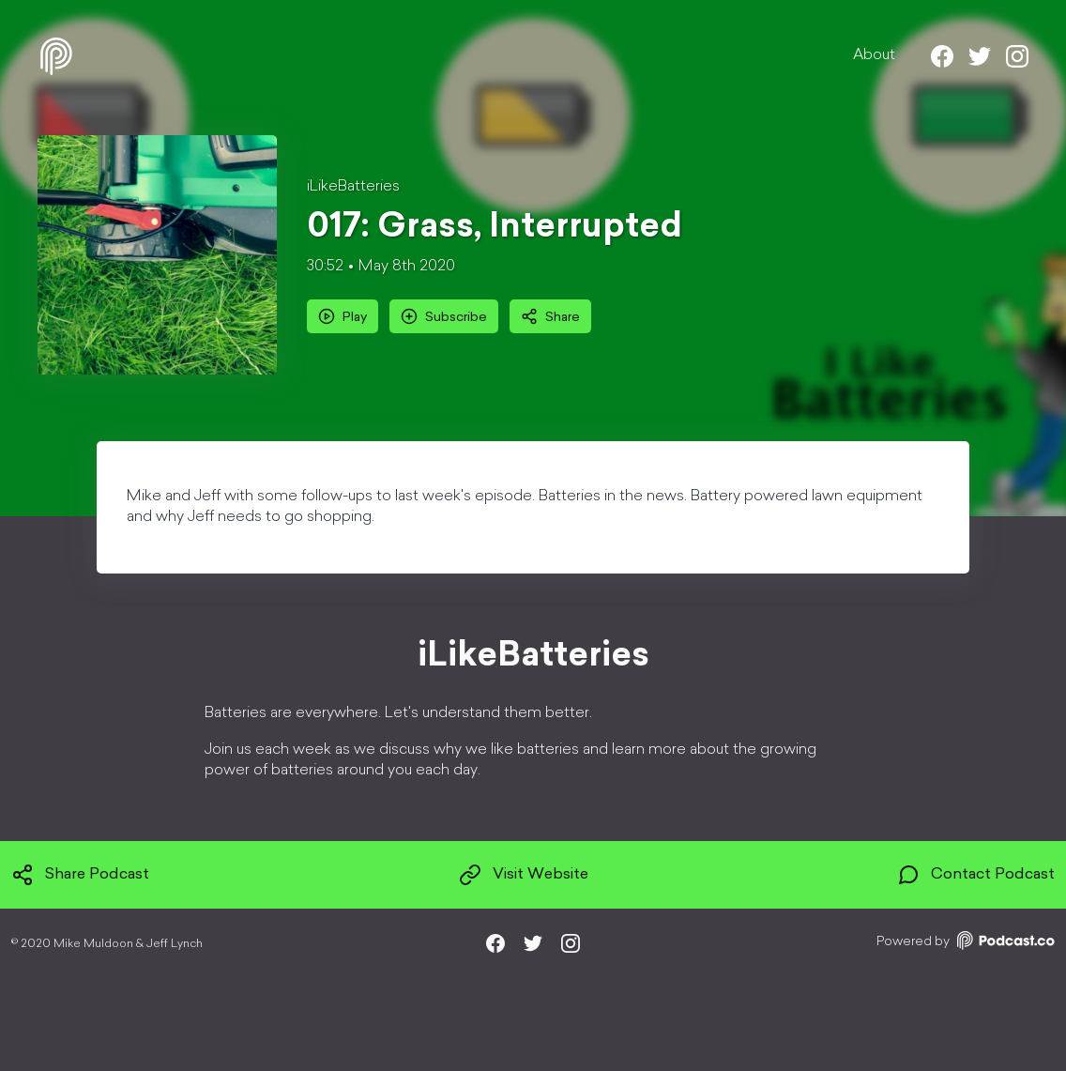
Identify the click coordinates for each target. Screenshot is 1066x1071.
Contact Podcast (976, 875)
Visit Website (523, 875)
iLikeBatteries (353, 186)
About (874, 55)
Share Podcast (80, 875)
